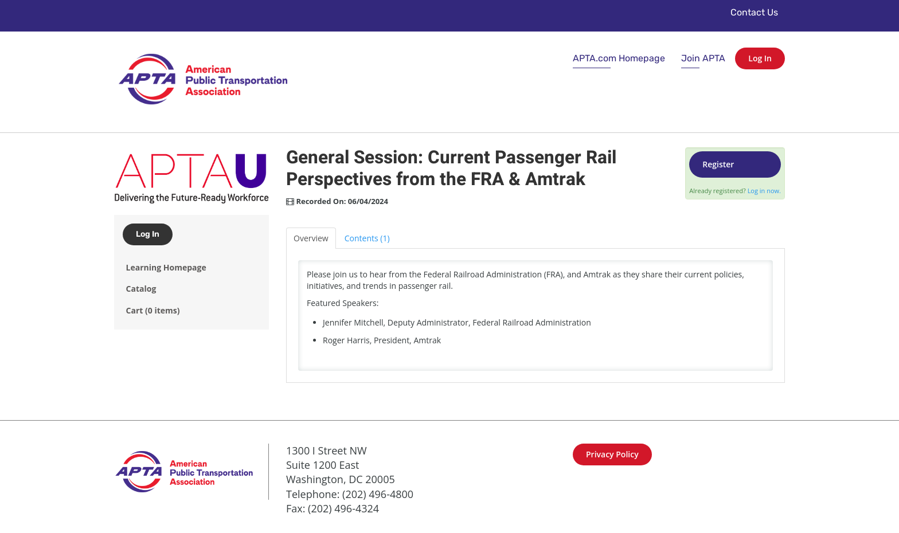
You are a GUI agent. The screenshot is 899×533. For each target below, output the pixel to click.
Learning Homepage (166, 267)
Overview (311, 238)
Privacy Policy (612, 454)
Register (718, 164)
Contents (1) (367, 238)
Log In (760, 58)
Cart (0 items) (153, 310)
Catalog (141, 288)
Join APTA (703, 58)
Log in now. (764, 190)
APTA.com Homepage (619, 58)
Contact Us (754, 12)
